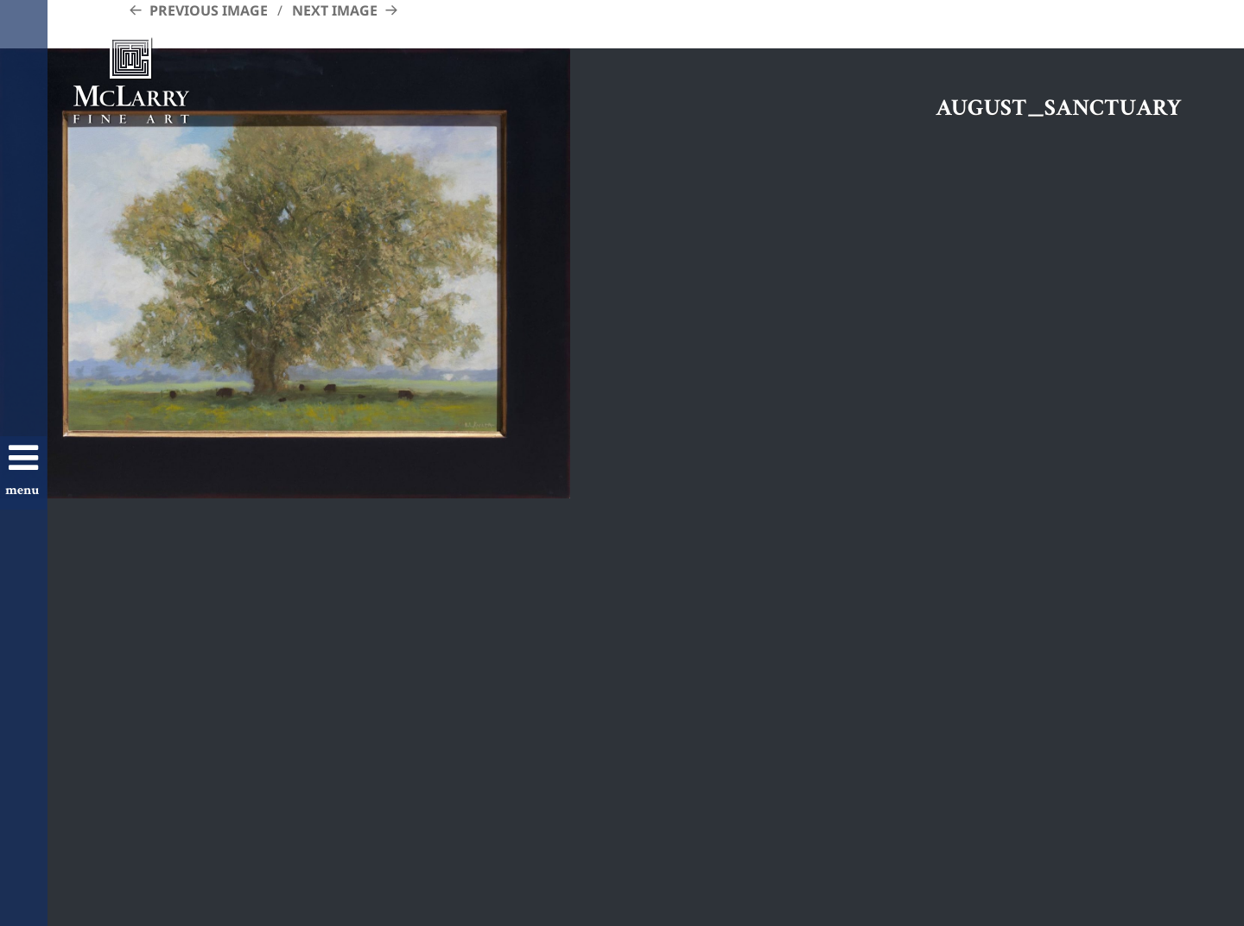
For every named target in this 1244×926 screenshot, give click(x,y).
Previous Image (208, 10)
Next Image (335, 10)
